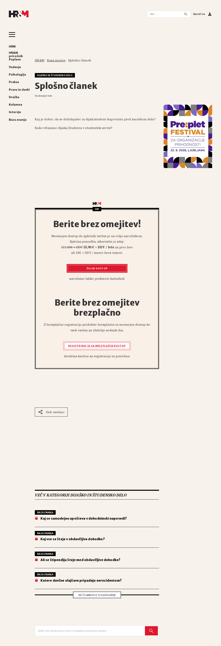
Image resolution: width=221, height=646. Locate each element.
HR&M (39, 60)
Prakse (14, 82)
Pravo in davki (19, 89)
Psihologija (17, 74)
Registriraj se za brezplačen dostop (97, 345)
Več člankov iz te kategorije (97, 595)
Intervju (15, 112)
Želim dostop (97, 268)
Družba (14, 97)
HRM (12, 46)
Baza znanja (18, 120)
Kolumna (15, 104)
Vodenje (15, 67)
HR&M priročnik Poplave (16, 56)
